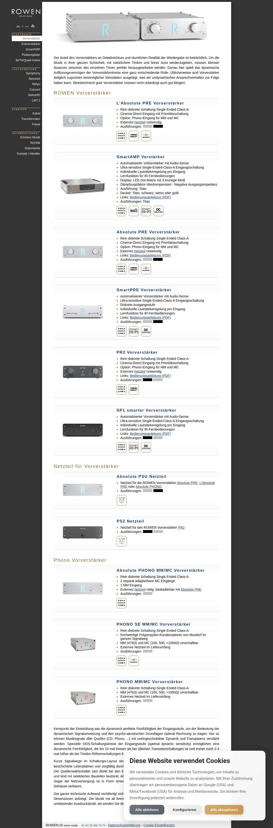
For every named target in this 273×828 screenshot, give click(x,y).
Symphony (33, 73)
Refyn (36, 84)
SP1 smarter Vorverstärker (147, 410)
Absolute (34, 78)
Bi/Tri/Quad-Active (28, 60)
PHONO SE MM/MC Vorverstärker (154, 624)
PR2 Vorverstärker (137, 352)
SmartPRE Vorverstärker (144, 290)
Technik (35, 142)
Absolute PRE (187, 483)
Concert (35, 89)
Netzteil (140, 122)
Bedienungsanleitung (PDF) (150, 197)
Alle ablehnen (147, 810)
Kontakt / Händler (28, 153)
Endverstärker (30, 44)
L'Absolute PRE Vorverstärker (150, 103)
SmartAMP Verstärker (141, 157)
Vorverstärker (31, 38)
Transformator (30, 119)
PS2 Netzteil (130, 521)
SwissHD (34, 95)
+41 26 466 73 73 (94, 825)
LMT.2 (36, 100)
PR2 (181, 527)
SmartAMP (33, 49)
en (26, 26)
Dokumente (32, 148)
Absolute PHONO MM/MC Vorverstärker (161, 570)
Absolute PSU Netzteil (142, 476)
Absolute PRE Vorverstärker (148, 232)
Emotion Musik (30, 137)
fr (22, 26)
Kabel (36, 113)
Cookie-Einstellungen (159, 825)
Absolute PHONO (149, 486)
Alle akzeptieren (224, 810)
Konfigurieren (184, 810)
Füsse (36, 124)
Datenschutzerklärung (124, 825)
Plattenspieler (31, 55)
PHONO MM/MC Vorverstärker (150, 682)
